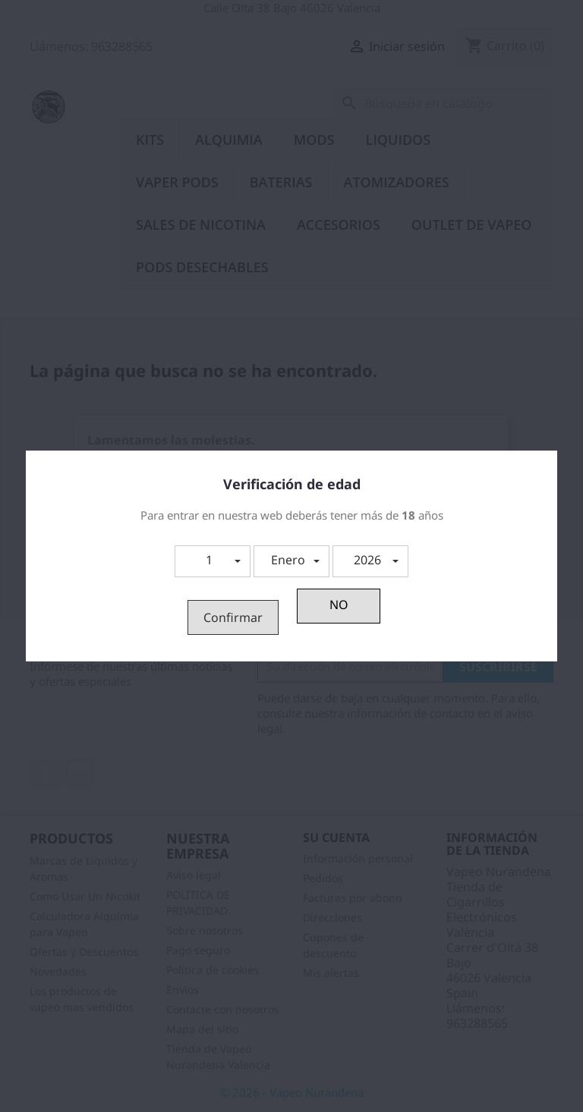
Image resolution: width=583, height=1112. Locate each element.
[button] (213, 561)
